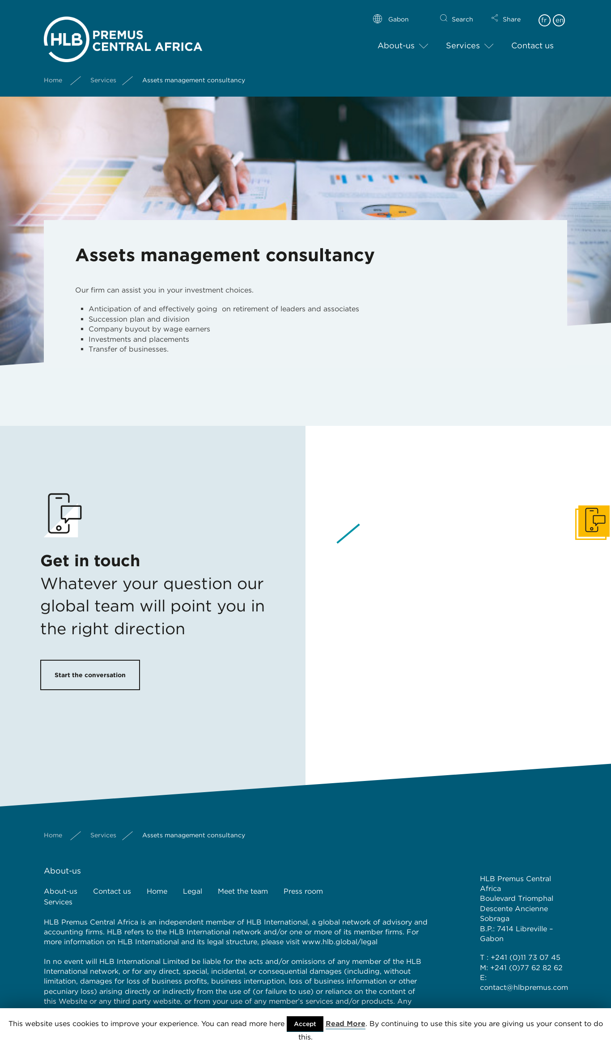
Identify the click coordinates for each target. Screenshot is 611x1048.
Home (53, 72)
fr (544, 12)
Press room (303, 891)
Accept (305, 1023)
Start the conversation (90, 675)
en (560, 12)
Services (463, 37)
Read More (345, 1023)
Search (462, 11)
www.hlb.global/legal (340, 942)
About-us (396, 37)
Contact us (532, 37)
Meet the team (243, 891)
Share (512, 11)
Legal (192, 891)
